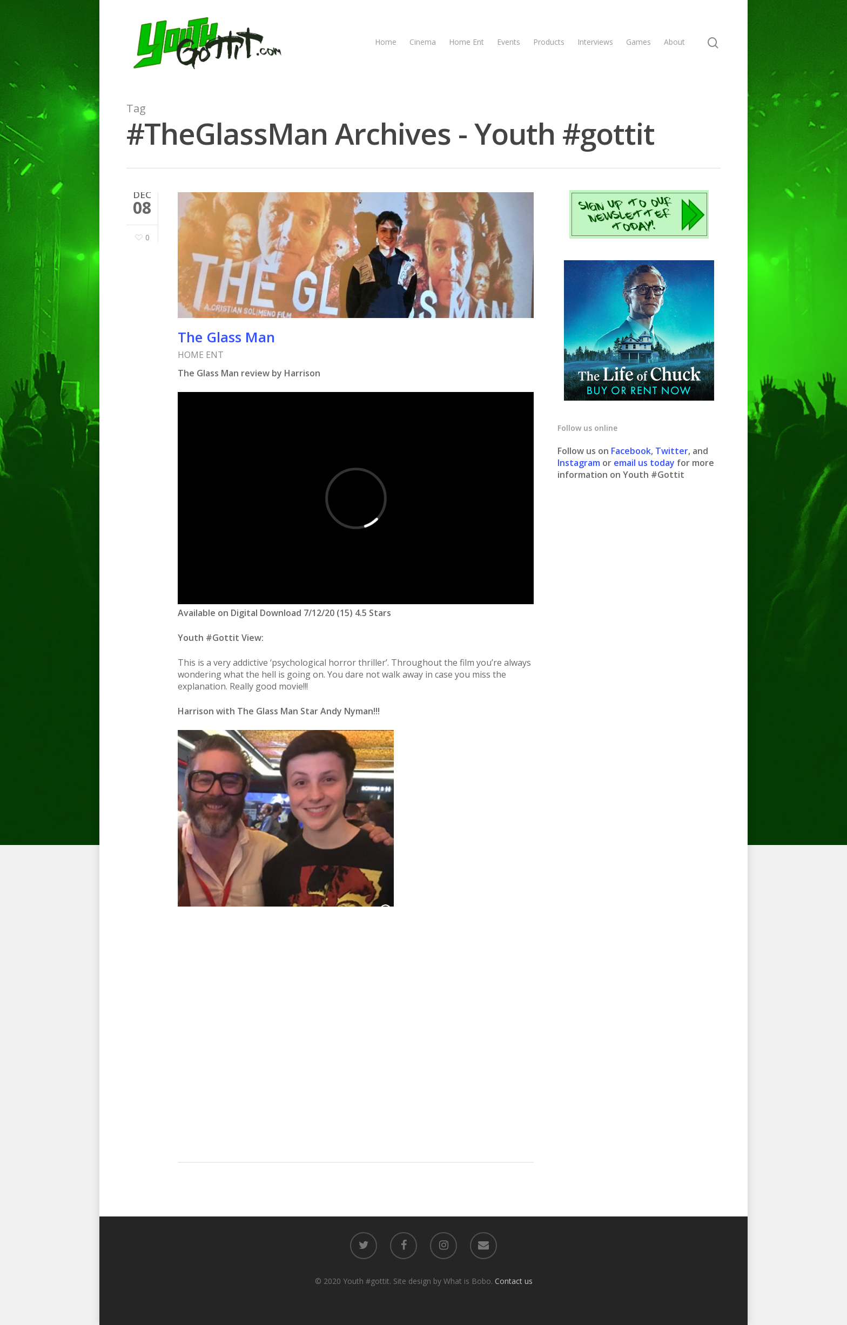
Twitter (671, 451)
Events (508, 42)
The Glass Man (226, 337)
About (674, 42)
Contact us (514, 1281)
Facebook (631, 451)
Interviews (595, 42)
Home (385, 42)
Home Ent (466, 42)
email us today (644, 463)
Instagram (579, 463)
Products (548, 42)
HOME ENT (201, 355)
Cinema (422, 42)
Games (638, 42)
